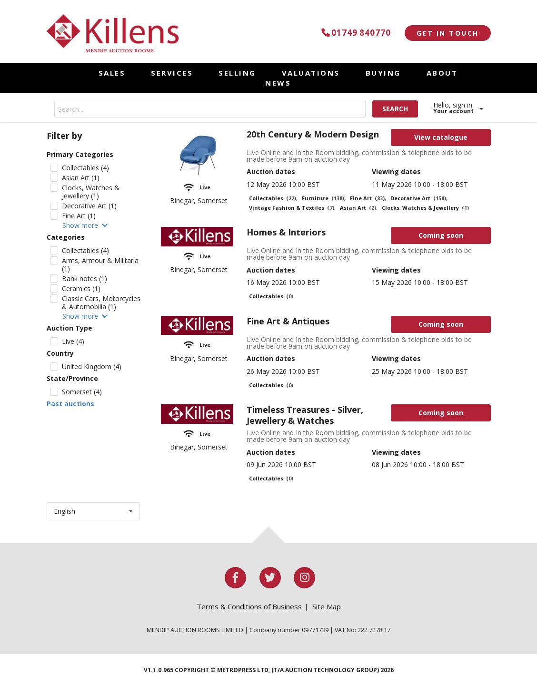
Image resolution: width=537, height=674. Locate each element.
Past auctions (70, 404)
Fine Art (368, 198)
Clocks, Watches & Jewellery (425, 207)
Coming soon (440, 235)
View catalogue (440, 137)
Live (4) (73, 341)
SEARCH (395, 108)
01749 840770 (354, 32)
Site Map (326, 606)
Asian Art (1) (80, 178)
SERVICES (172, 73)
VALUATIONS (311, 73)
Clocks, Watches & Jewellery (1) (90, 192)
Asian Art (359, 207)
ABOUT (442, 73)
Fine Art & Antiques (288, 321)
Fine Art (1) (79, 216)
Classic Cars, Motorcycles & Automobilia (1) (101, 302)
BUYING (383, 73)
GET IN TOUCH (448, 33)
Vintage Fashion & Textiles (292, 207)
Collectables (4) (85, 168)
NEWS (278, 83)
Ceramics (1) (81, 288)
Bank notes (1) (84, 278)
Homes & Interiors (286, 232)
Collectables (273, 198)
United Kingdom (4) (91, 366)
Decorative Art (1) (89, 206)
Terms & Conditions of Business (249, 606)
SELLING (237, 73)
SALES (112, 73)
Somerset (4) (82, 392)
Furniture (324, 198)
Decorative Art (419, 198)
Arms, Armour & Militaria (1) (100, 264)
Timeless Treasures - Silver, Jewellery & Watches (305, 415)
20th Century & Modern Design (313, 134)
